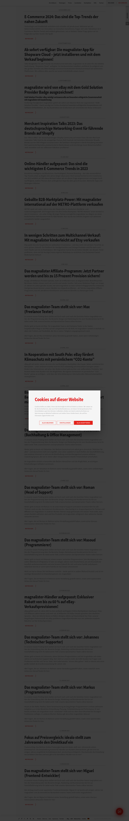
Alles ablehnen (47, 423)
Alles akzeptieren (83, 423)
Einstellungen (65, 423)
